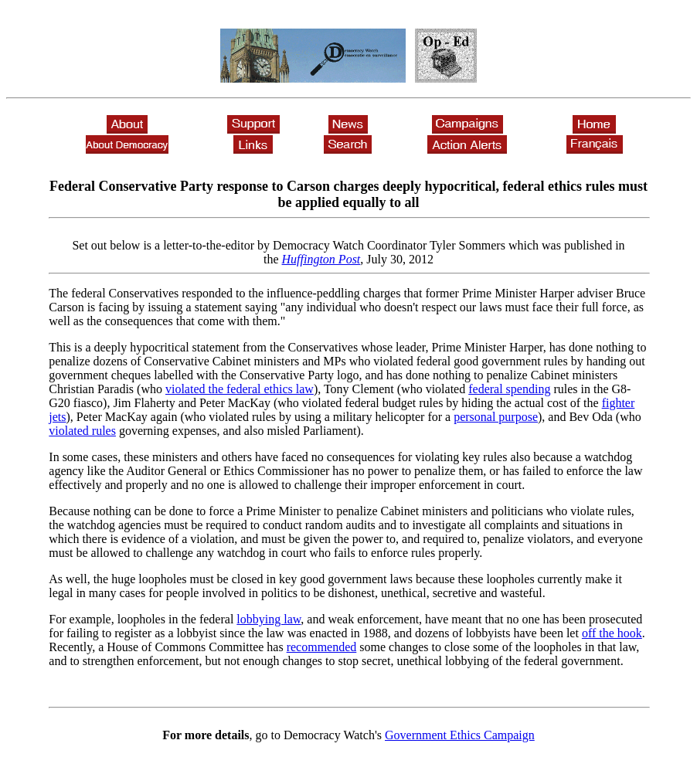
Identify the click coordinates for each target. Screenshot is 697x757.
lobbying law (268, 619)
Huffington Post (321, 259)
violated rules (82, 430)
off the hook (612, 633)
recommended (322, 646)
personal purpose (496, 416)
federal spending (509, 388)
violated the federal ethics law (239, 388)
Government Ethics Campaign (460, 735)
